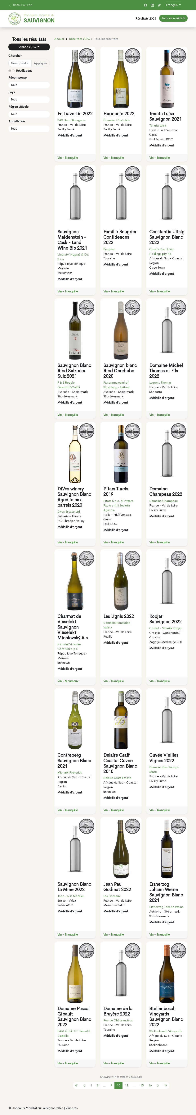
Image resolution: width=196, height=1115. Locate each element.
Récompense (17, 78)
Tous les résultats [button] (173, 18)
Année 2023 (28, 47)
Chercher (15, 56)
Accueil (59, 39)
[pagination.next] (158, 1085)
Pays (11, 92)
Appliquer (40, 63)
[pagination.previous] (76, 1085)
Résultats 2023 (146, 18)
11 (126, 1085)
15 (142, 1085)
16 (150, 1085)
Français (172, 5)
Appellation (16, 121)
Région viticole (18, 107)
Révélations (24, 71)
